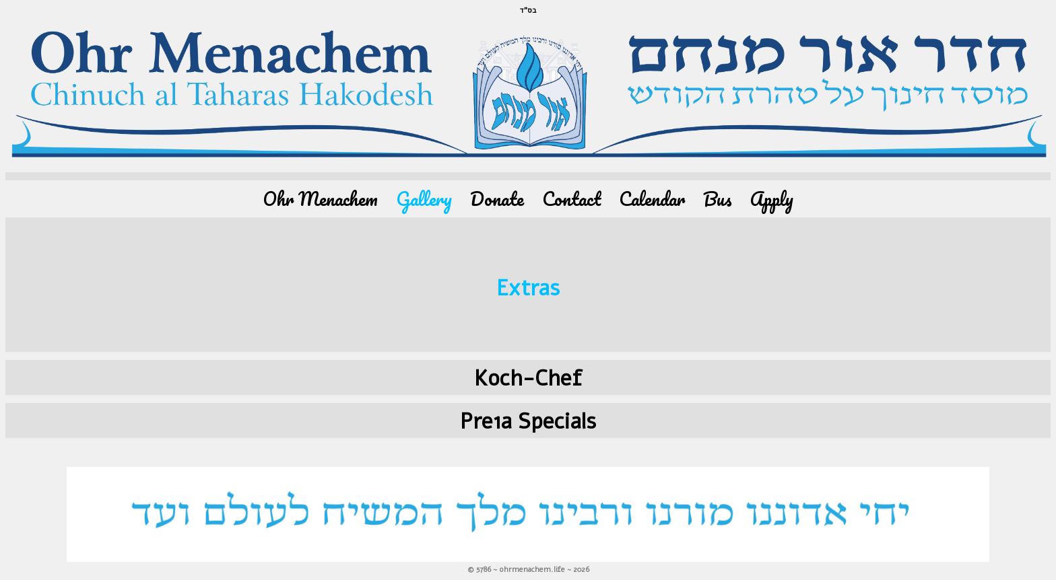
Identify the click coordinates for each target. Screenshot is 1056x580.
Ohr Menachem (320, 199)
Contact (571, 199)
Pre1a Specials (528, 421)
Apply (771, 199)
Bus (717, 199)
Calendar (652, 199)
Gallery (424, 199)
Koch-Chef (528, 378)
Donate (497, 199)
